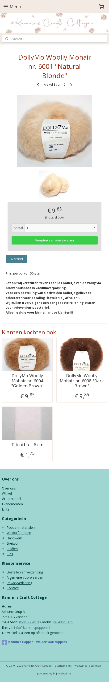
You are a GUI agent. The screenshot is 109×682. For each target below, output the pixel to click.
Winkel (7, 493)
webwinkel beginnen (88, 665)
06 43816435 (63, 622)
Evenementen (12, 504)
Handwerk (14, 538)
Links (6, 509)
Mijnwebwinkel (62, 673)
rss (69, 665)
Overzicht (16, 259)
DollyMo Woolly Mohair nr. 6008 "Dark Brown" (82, 381)
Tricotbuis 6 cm (27, 444)
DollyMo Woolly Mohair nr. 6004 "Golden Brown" (27, 381)
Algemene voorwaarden (25, 577)
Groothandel (11, 498)
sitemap (60, 665)
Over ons (9, 488)
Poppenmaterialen (21, 527)
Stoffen (12, 548)
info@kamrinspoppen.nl (32, 627)
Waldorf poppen (19, 532)
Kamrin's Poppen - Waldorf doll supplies (34, 642)
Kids (10, 554)
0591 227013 (29, 622)
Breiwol (12, 543)
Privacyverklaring (19, 583)
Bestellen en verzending (25, 572)
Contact (13, 588)
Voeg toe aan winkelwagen (54, 240)
